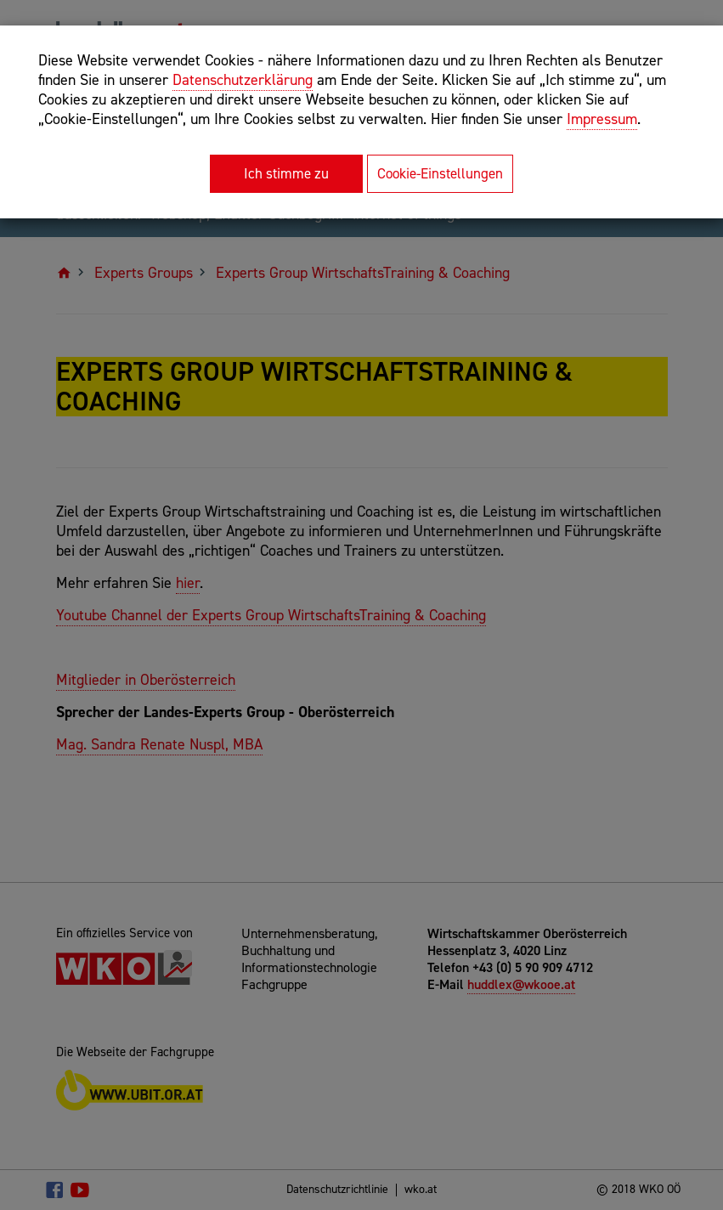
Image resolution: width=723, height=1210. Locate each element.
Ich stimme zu (286, 173)
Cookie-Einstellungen (440, 173)
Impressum (602, 119)
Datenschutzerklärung (242, 80)
